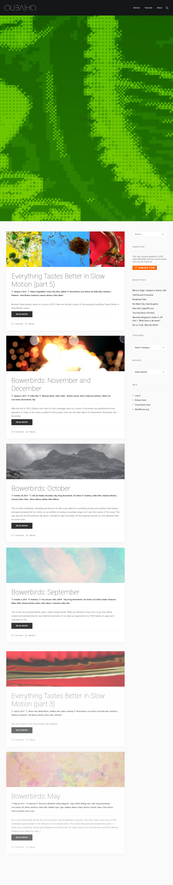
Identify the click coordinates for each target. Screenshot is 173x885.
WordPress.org (142, 384)
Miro (58, 267)
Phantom (15, 271)
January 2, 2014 (20, 375)
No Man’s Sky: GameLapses (145, 279)
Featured (35, 271)
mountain (49, 478)
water (60, 271)
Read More (22, 289)
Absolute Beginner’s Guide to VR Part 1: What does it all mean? (147, 294)
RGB (18, 592)
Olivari (32, 267)
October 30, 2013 (21, 478)
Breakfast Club (139, 274)
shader (41, 478)
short (82, 375)
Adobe (45, 482)
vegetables (41, 267)
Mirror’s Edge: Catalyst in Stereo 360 (149, 265)
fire (43, 588)
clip (33, 379)
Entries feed (140, 375)
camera (42, 271)
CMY (54, 588)
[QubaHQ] (20, 8)
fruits (48, 267)
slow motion (25, 271)
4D (37, 478)
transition (56, 592)
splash (63, 267)
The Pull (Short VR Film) (143, 288)
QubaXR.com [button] (145, 243)
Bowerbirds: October (40, 471)
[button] (167, 8)
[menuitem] (136, 8)
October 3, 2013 (20, 588)
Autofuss (107, 267)
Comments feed (142, 380)
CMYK (59, 588)
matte (13, 592)
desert (48, 588)
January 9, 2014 (20, 267)
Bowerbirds (26, 379)
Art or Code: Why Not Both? (145, 300)
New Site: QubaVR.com (143, 283)
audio (104, 588)
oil (92, 267)
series (76, 375)
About (159, 8)
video (63, 375)
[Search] (149, 209)
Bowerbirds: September (45, 581)
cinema (14, 482)
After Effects (53, 482)
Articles (136, 8)
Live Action (85, 267)
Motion (49, 271)
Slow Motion (75, 267)
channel (24, 592)
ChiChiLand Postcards (142, 270)
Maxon (38, 482)
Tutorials (148, 8)
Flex (53, 267)
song (60, 478)
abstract (45, 375)
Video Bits (98, 267)
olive (55, 271)
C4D (33, 478)
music (52, 375)
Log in (138, 370)
